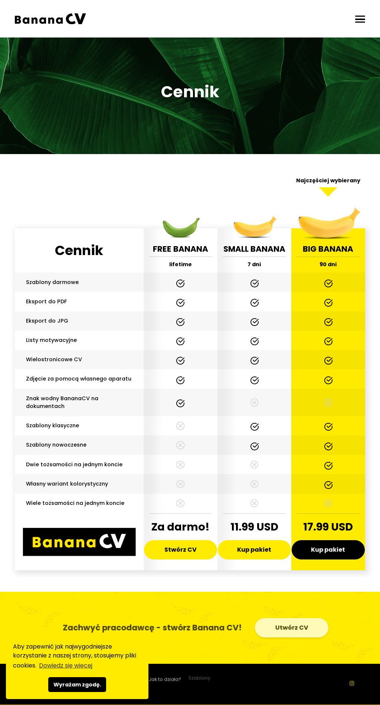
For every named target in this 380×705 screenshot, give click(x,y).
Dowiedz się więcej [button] (65, 665)
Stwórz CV (180, 549)
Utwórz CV (293, 627)
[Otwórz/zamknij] (360, 19)
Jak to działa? (165, 677)
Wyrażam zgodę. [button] (77, 684)
